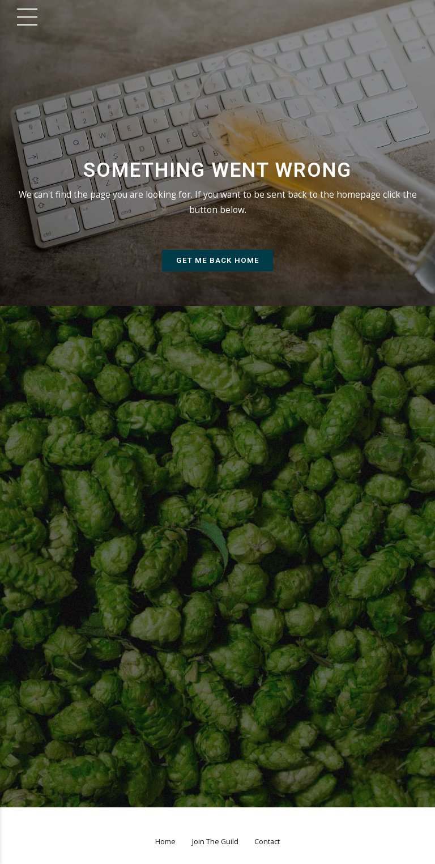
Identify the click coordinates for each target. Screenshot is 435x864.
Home (165, 843)
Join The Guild (215, 843)
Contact (267, 843)
